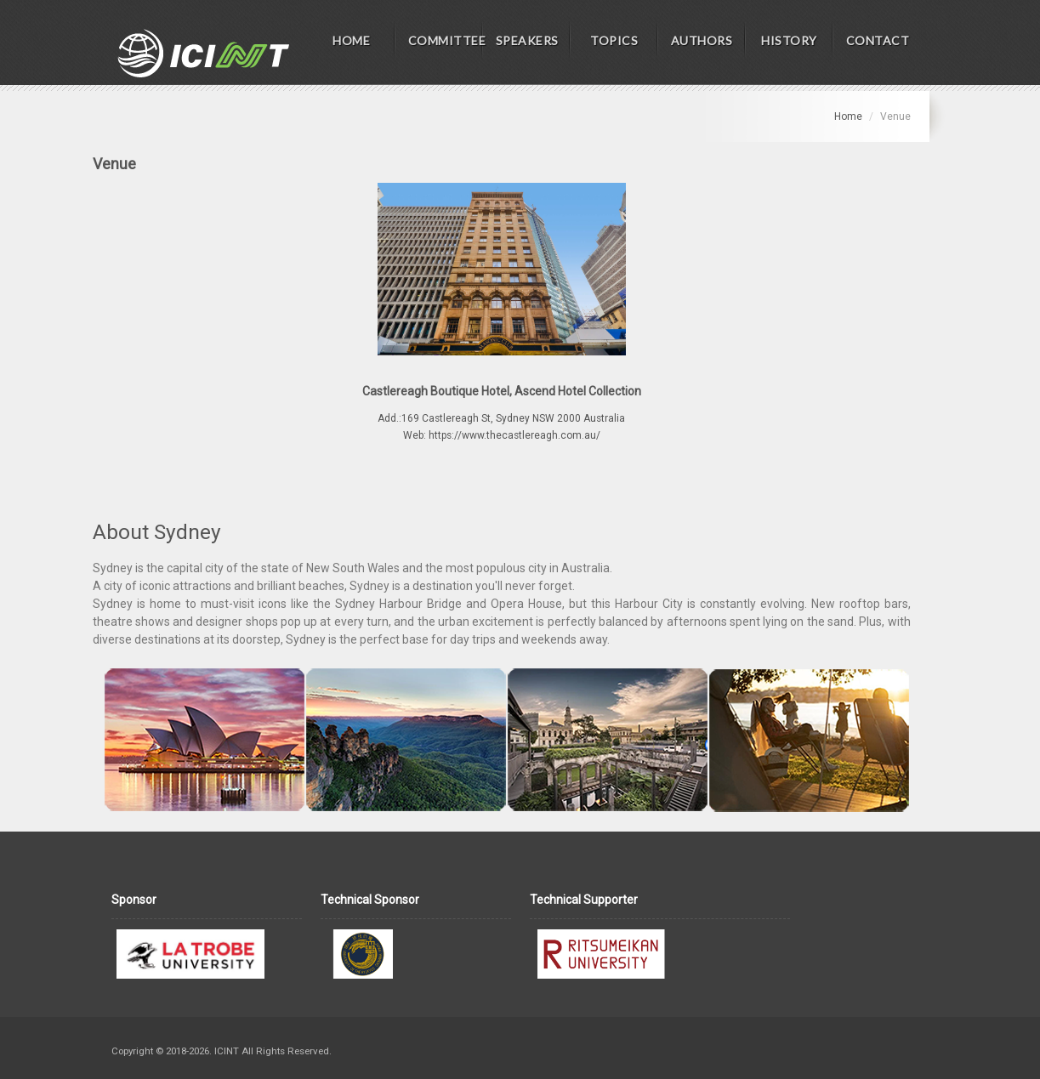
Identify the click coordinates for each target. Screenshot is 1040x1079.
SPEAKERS (527, 40)
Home (848, 116)
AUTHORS (702, 40)
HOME (351, 40)
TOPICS (614, 40)
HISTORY (789, 40)
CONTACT (878, 40)
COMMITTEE (445, 40)
